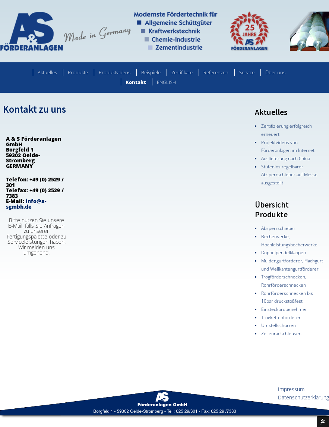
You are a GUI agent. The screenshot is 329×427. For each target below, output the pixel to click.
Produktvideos (114, 72)
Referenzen (215, 72)
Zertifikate (182, 72)
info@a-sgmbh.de (26, 203)
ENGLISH (166, 82)
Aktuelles (47, 72)
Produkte (78, 72)
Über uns (275, 72)
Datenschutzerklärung (303, 397)
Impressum (291, 389)
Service (246, 72)
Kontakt (136, 82)
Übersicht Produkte (272, 209)
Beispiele (151, 72)
